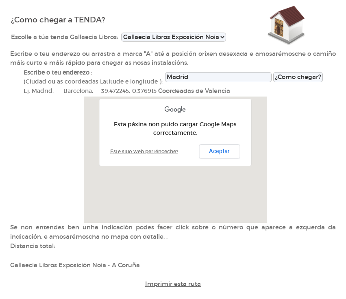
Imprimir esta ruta (173, 284)
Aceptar (219, 151)
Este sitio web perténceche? (144, 151)
